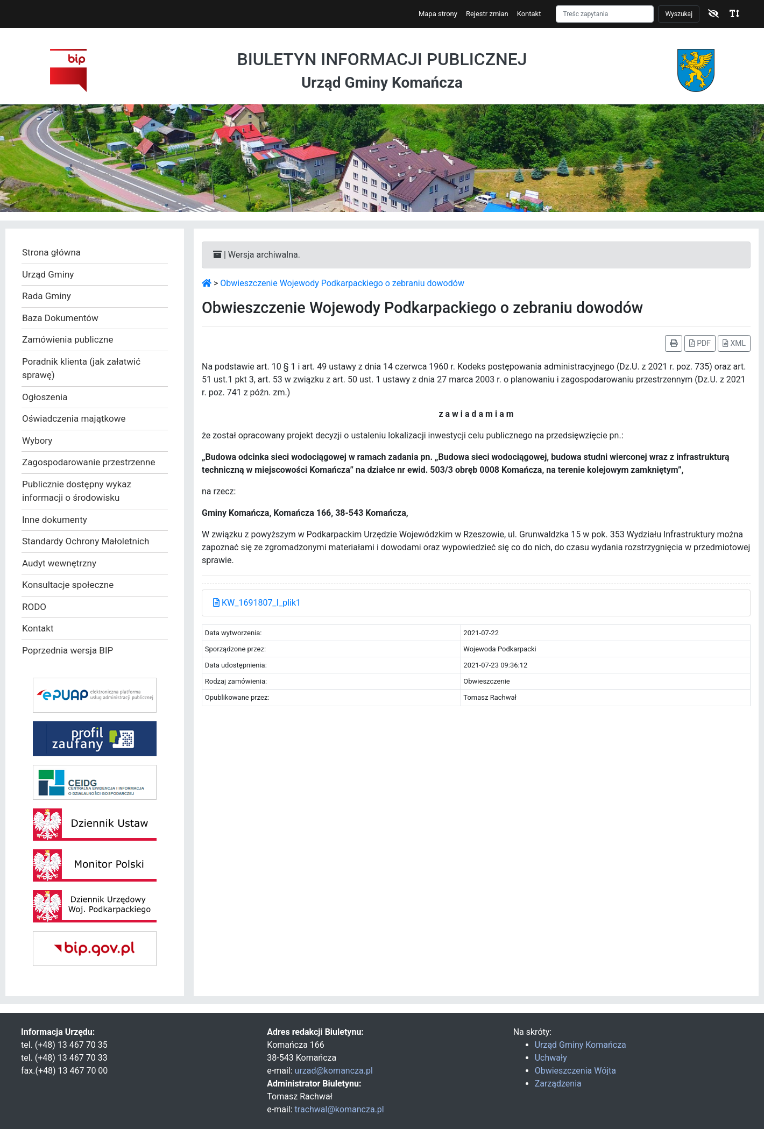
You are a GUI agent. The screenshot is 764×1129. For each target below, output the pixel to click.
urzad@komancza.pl (334, 1071)
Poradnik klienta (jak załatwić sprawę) (81, 368)
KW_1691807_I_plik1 (257, 603)
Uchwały (551, 1058)
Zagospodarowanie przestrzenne (88, 462)
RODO (34, 606)
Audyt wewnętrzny (59, 563)
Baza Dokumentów (60, 318)
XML (734, 343)
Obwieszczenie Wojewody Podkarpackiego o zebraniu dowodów (342, 283)
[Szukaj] (605, 14)
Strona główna (51, 252)
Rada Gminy (46, 295)
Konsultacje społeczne (68, 584)
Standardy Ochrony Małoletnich (85, 541)
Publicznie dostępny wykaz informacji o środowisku (76, 491)
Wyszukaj (678, 14)
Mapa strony (438, 14)
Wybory (37, 440)
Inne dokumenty (54, 519)
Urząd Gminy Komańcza (580, 1045)
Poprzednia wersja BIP (67, 650)
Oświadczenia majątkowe (74, 418)
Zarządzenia (558, 1083)
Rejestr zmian (487, 14)
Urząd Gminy (48, 274)
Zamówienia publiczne (67, 339)
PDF (700, 343)
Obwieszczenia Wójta (575, 1071)
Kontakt (529, 14)
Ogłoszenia (44, 397)
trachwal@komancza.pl (339, 1109)
